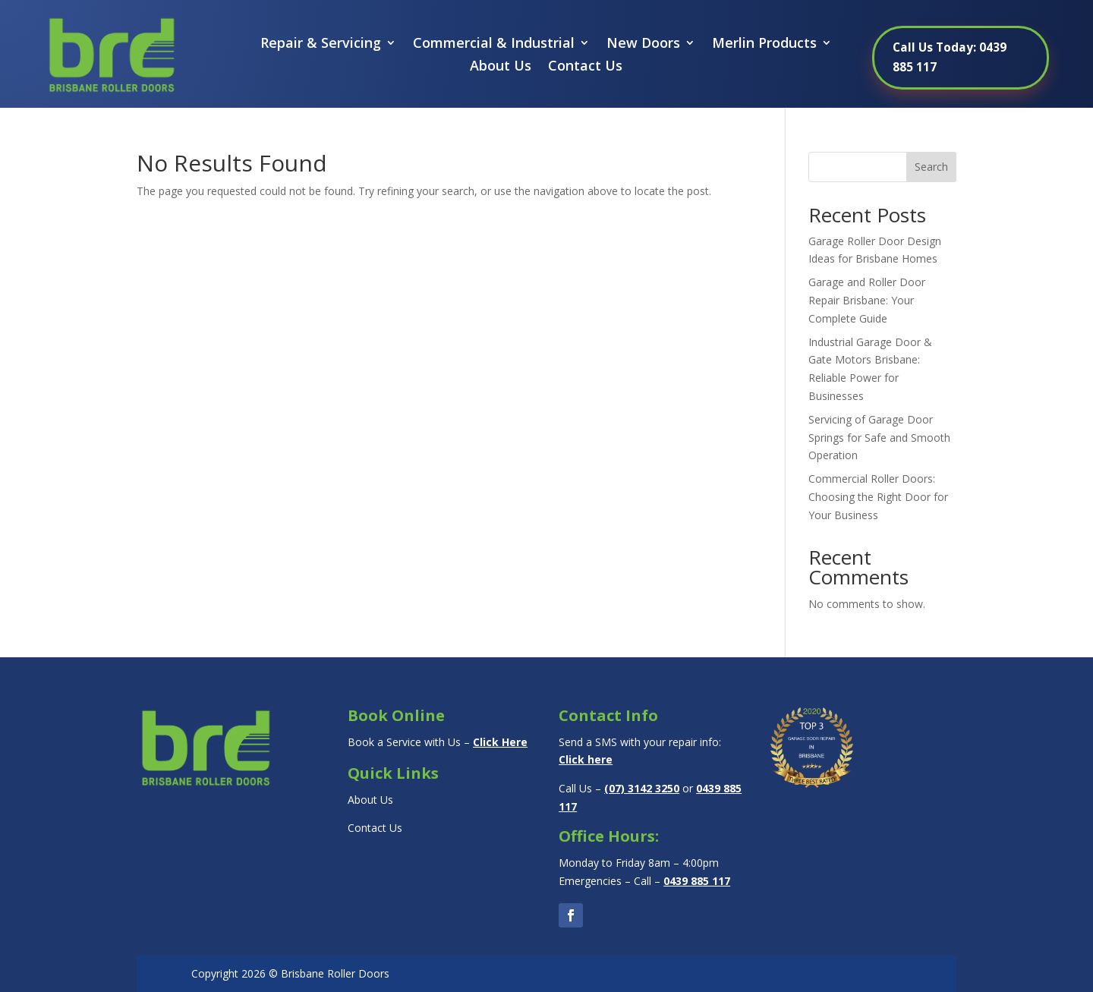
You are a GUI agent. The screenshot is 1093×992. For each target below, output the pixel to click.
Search (931, 166)
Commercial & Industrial (494, 44)
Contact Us (585, 67)
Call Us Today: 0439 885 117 (951, 57)
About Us (500, 67)
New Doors (643, 44)
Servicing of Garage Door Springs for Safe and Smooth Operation (879, 437)
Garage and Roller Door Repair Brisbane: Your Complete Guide (866, 300)
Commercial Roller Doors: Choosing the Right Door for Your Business (878, 496)
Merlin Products (764, 44)
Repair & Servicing (320, 44)
